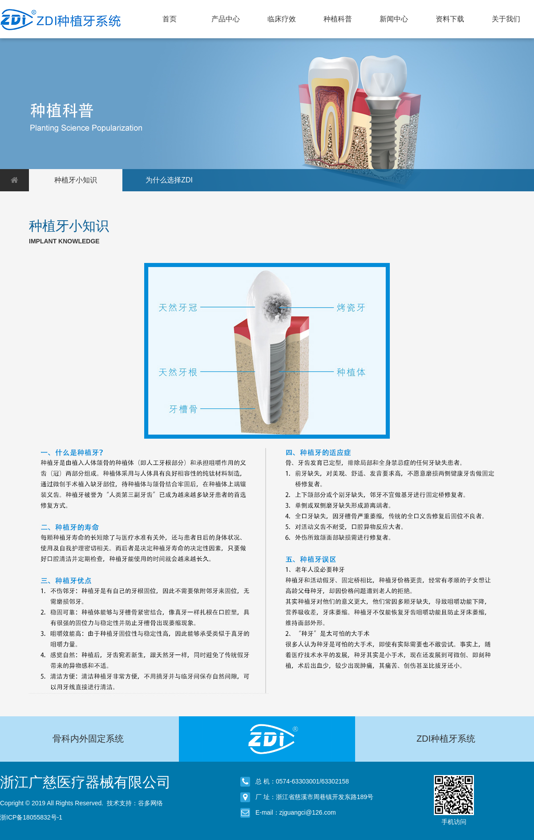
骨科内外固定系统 (88, 738)
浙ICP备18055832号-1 (31, 817)
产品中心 (225, 19)
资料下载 (450, 19)
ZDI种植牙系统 (446, 738)
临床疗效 (281, 19)
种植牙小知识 (75, 180)
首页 (169, 19)
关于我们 (506, 19)
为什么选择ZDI (169, 180)
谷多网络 (150, 803)
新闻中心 (394, 19)
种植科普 (338, 19)
